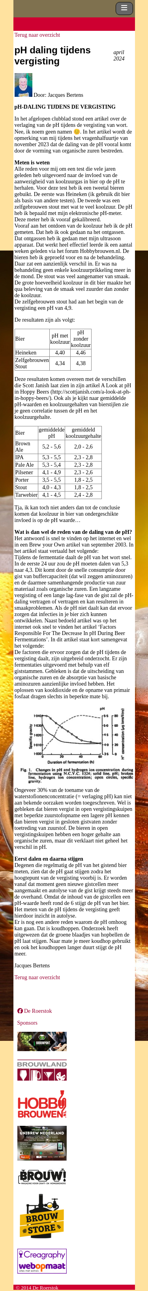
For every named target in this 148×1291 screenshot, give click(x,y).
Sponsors (27, 1023)
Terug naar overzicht (37, 35)
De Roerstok (34, 1011)
